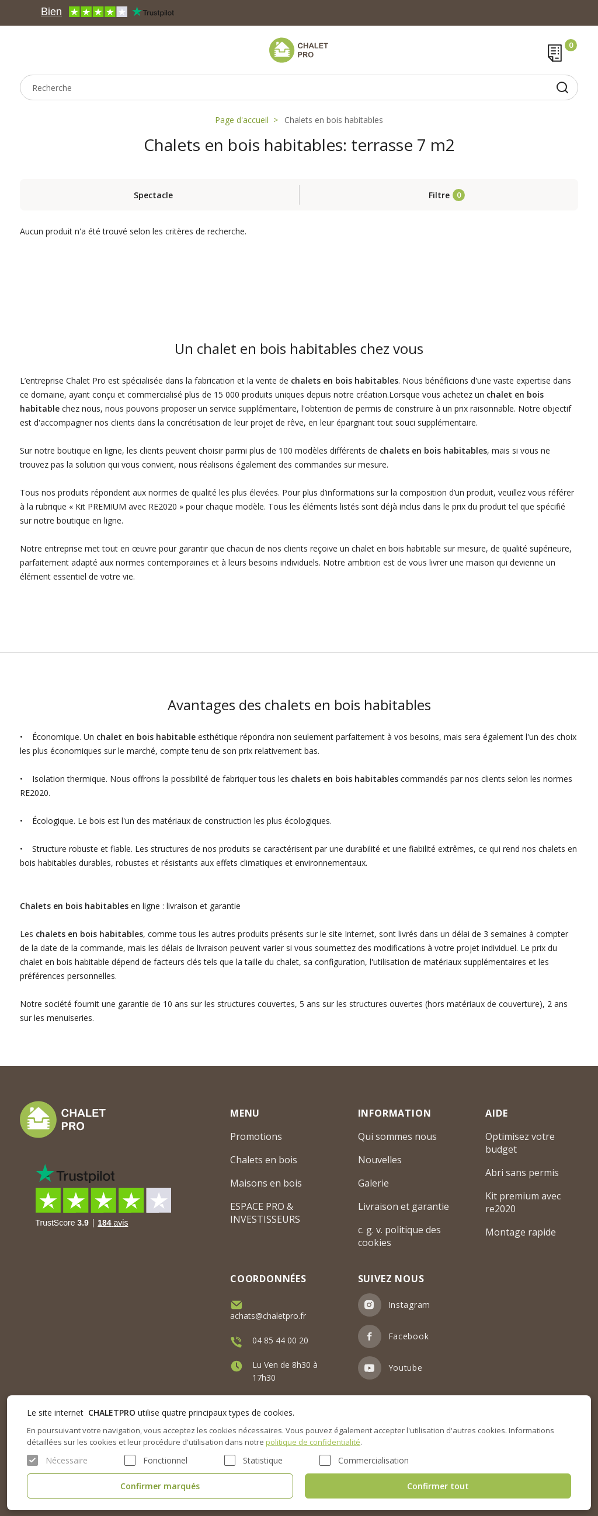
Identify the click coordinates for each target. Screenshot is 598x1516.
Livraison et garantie (403, 1206)
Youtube (405, 1367)
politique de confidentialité (313, 1442)
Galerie (373, 1183)
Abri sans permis (522, 1172)
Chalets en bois (263, 1159)
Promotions (256, 1136)
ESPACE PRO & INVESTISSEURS (265, 1213)
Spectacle (153, 195)
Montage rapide (520, 1232)
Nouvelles (380, 1159)
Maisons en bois (266, 1183)
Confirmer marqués (160, 1486)
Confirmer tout (438, 1486)
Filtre (439, 195)
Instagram (409, 1304)
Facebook (408, 1336)
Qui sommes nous (397, 1136)
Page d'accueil (242, 119)
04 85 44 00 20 (280, 1340)
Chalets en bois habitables (333, 119)
